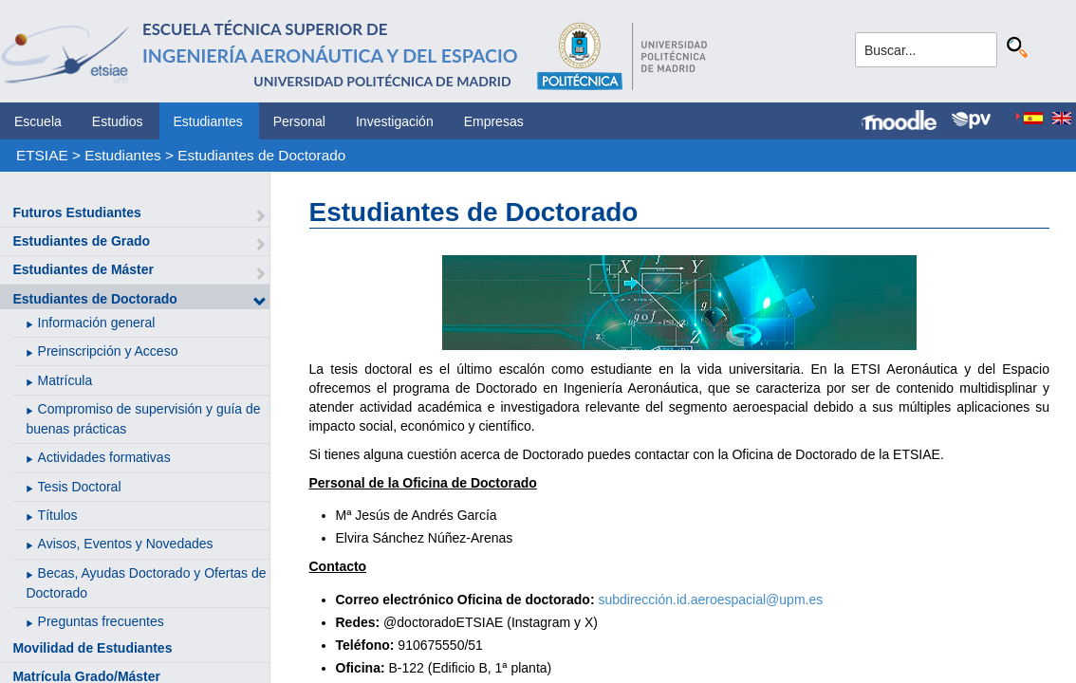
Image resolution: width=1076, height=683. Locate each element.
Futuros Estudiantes (76, 212)
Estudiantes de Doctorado (261, 155)
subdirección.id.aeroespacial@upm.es (710, 599)
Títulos (58, 515)
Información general (97, 322)
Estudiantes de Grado (81, 241)
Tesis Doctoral (79, 486)
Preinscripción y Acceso (108, 351)
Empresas (494, 121)
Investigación (395, 121)
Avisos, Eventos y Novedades (125, 543)
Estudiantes (208, 121)
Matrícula (65, 380)
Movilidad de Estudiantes (92, 647)
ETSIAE (42, 155)
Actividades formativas (104, 457)
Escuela (38, 121)
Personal (299, 121)
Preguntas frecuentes (101, 621)
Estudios (117, 121)
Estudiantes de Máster (83, 269)
